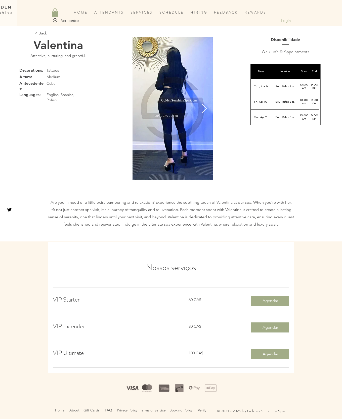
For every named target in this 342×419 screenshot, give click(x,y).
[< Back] (41, 33)
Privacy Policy (127, 410)
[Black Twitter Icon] (9, 210)
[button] (55, 12)
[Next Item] (204, 109)
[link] (115, 300)
